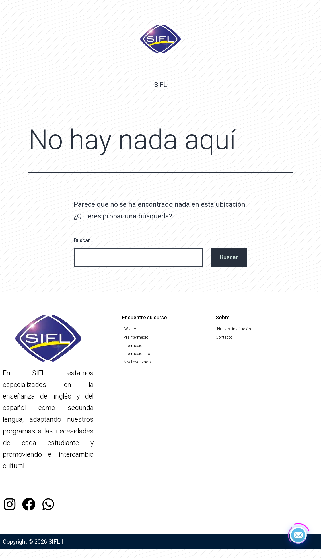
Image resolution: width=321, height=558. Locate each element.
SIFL (160, 85)
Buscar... (83, 240)
